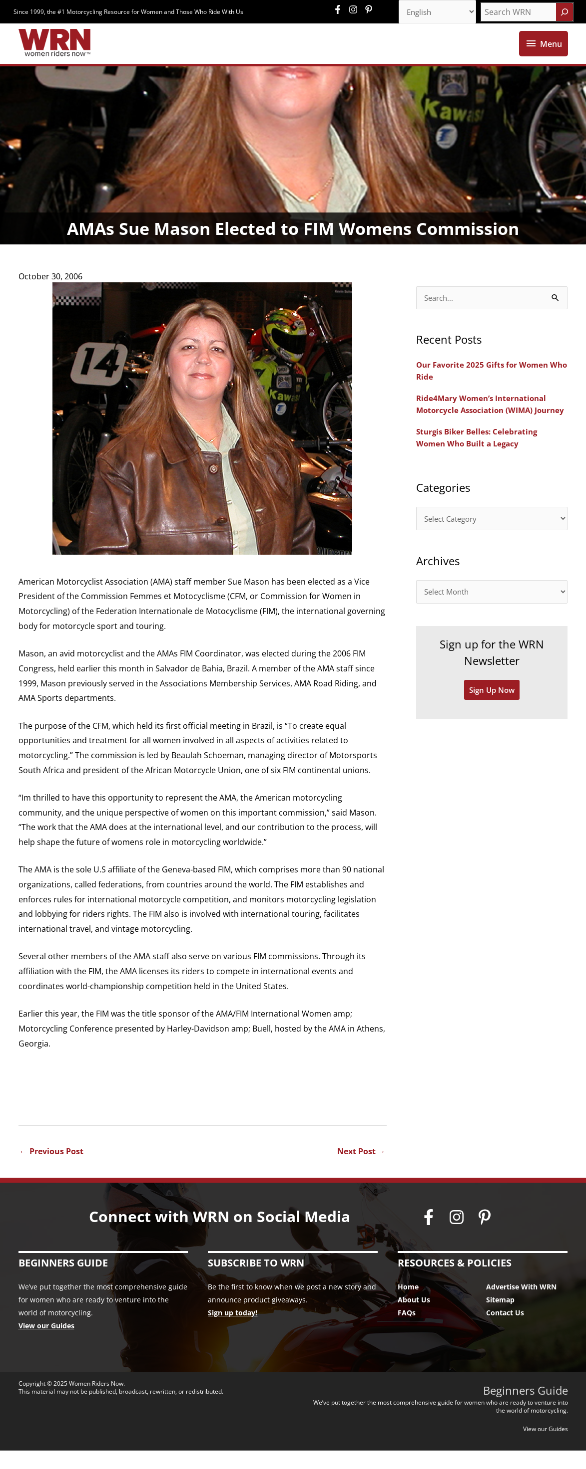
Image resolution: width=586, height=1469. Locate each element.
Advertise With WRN (521, 1305)
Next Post (361, 1169)
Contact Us (505, 1331)
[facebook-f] (340, 9)
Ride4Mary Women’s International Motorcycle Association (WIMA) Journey (484, 429)
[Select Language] (434, 12)
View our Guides (46, 1344)
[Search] (564, 12)
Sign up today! (232, 1331)
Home (408, 1305)
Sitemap (500, 1318)
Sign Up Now (491, 724)
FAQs (407, 1331)
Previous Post (51, 1169)
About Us (414, 1318)
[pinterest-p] (370, 9)
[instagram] (356, 9)
